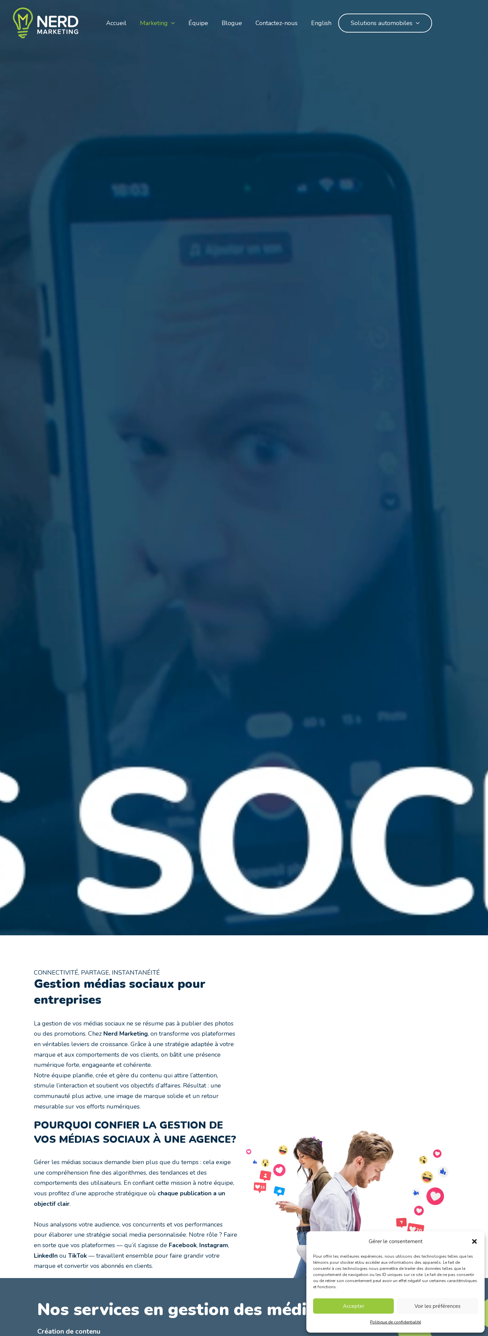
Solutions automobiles (385, 23)
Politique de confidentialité (395, 1322)
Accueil (116, 23)
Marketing (157, 23)
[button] (474, 1241)
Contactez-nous (277, 23)
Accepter (353, 1306)
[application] (171, 23)
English (321, 23)
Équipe (198, 23)
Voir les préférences (437, 1306)
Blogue (232, 23)
